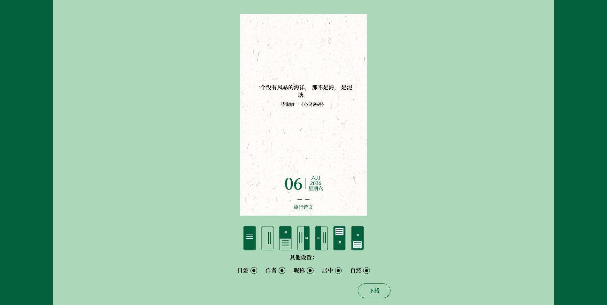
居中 (327, 270)
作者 (271, 270)
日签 (243, 270)
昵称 (299, 270)
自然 (355, 270)
